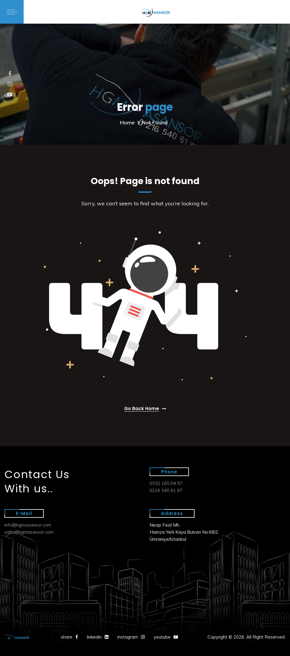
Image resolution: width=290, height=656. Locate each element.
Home (127, 122)
